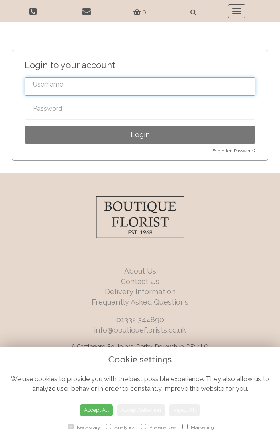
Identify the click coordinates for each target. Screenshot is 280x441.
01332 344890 (140, 319)
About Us (140, 271)
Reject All (184, 410)
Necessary (84, 427)
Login (140, 134)
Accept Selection (141, 410)
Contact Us (140, 281)
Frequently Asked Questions (140, 302)
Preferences (158, 427)
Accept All (96, 410)
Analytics (120, 427)
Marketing (198, 427)
